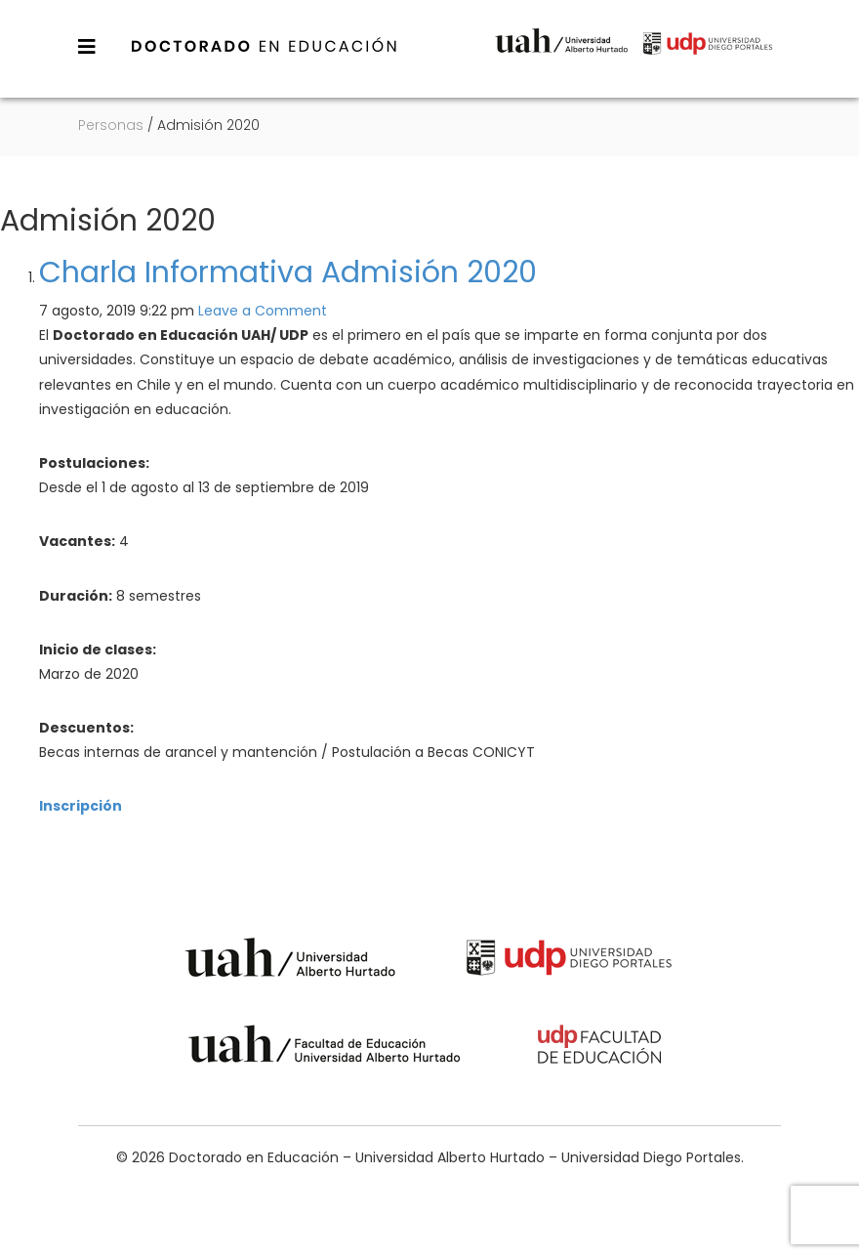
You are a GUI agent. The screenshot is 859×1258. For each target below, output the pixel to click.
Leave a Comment (262, 310)
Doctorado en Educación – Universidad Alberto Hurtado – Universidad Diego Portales (264, 46)
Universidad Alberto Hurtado (561, 56)
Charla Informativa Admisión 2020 (288, 272)
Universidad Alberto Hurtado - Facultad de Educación (324, 1047)
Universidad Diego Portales (707, 56)
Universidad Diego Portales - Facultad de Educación (600, 1047)
